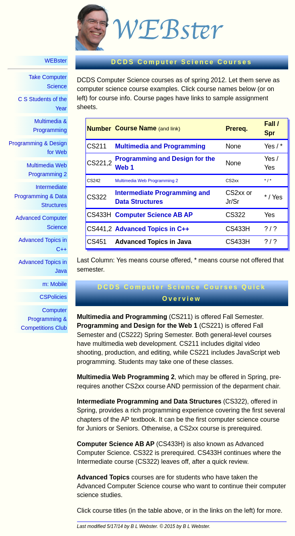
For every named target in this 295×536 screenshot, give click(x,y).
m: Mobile (55, 284)
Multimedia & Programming (50, 125)
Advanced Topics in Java (42, 266)
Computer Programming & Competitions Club (44, 319)
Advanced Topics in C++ (42, 244)
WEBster (56, 60)
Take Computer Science (48, 81)
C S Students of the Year (42, 103)
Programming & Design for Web (38, 147)
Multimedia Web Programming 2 (46, 169)
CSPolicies (53, 297)
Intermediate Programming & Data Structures (40, 196)
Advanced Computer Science (41, 222)
